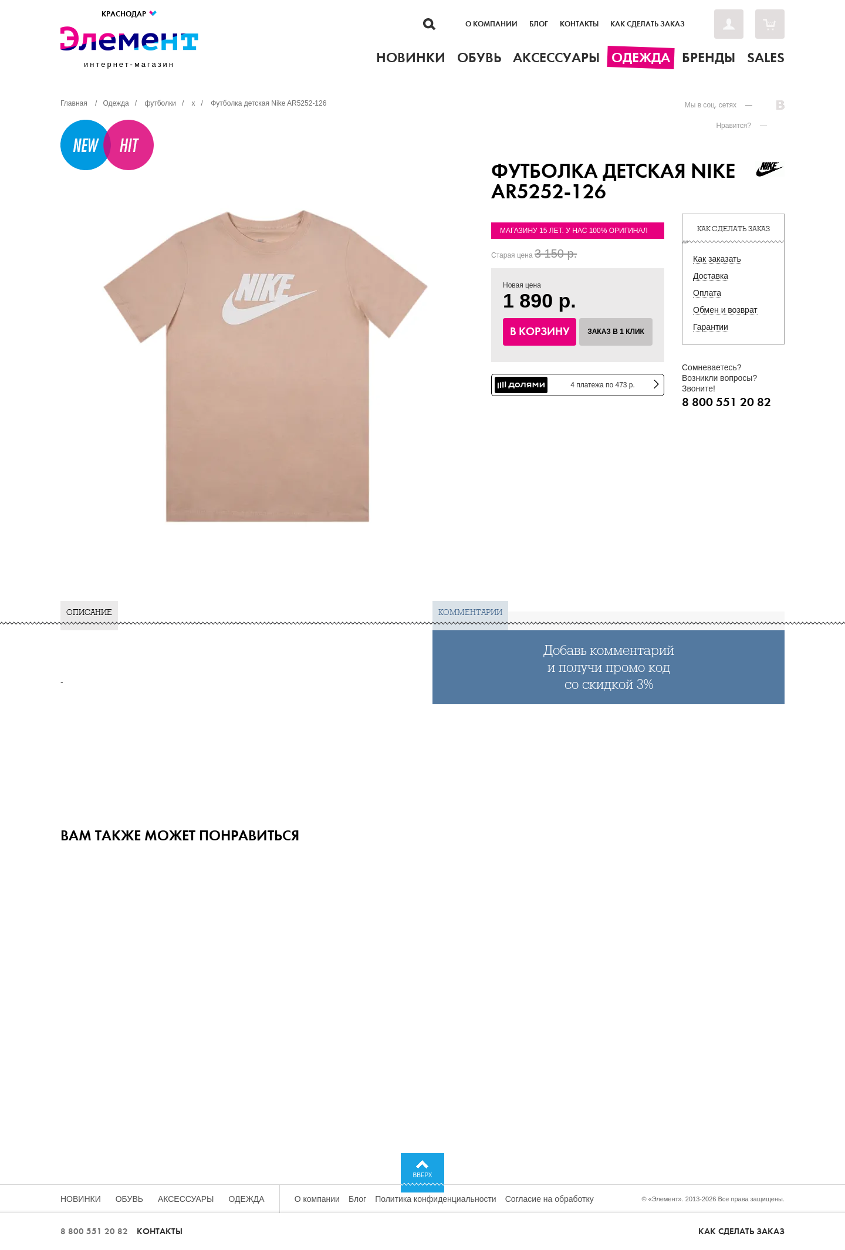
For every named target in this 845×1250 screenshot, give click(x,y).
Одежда (247, 1199)
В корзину (540, 331)
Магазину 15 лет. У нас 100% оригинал (574, 231)
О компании (491, 24)
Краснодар (130, 13)
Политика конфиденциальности (435, 1199)
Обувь (129, 1199)
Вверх (422, 1175)
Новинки (80, 1199)
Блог (538, 24)
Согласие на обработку (549, 1199)
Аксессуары (186, 1199)
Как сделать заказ (647, 24)
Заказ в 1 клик (615, 331)
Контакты (579, 24)
